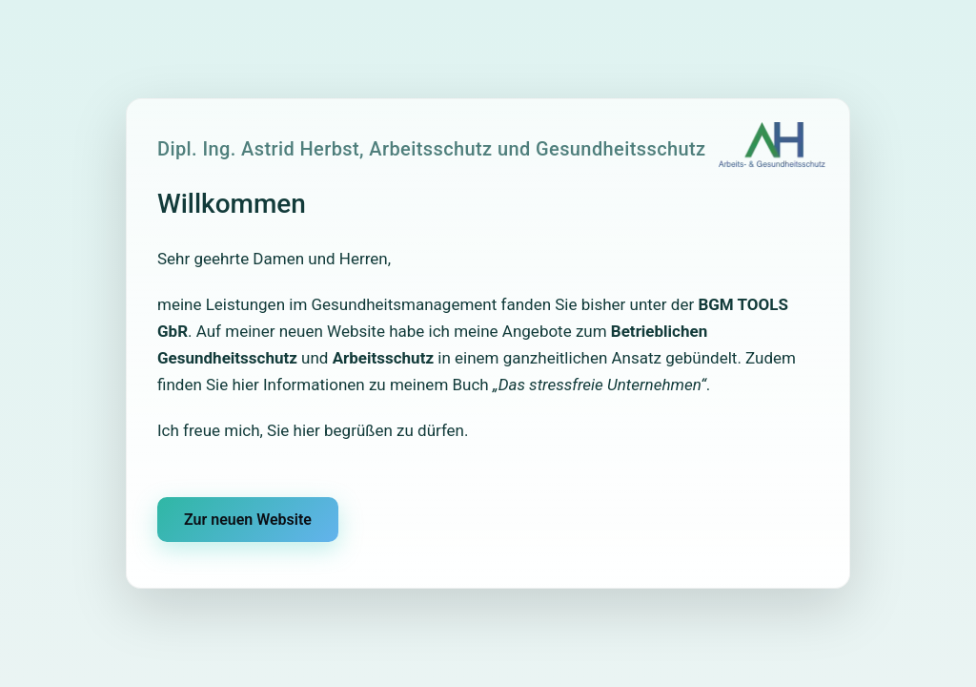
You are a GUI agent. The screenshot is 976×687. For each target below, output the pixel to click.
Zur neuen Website (248, 519)
